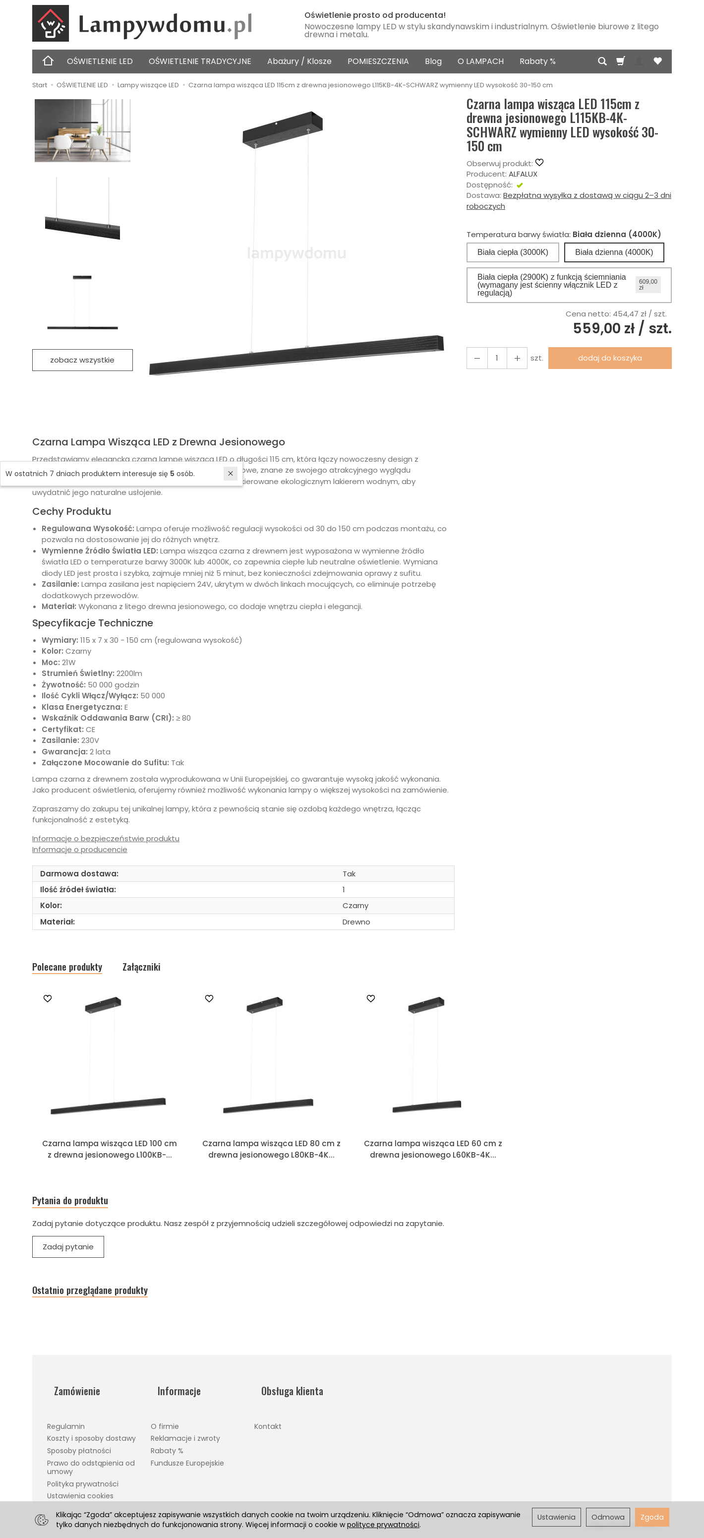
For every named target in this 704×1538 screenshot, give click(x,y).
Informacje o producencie (79, 849)
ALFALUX (523, 174)
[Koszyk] (620, 61)
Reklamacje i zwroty (185, 1438)
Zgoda (652, 1517)
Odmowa (608, 1517)
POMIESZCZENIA (378, 61)
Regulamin (66, 1425)
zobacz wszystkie (82, 360)
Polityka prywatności (82, 1483)
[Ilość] (493, 358)
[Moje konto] (639, 61)
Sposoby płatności (79, 1450)
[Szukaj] (602, 61)
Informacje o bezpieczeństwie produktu (105, 838)
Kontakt (268, 1425)
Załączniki (168, 969)
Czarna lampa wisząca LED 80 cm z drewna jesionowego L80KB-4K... (271, 1159)
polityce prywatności (383, 1525)
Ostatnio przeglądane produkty (108, 1302)
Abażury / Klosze (299, 61)
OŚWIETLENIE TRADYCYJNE (200, 61)
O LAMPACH (481, 61)
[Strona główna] (156, 23)
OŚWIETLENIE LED (100, 61)
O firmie (165, 1425)
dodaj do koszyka (606, 358)
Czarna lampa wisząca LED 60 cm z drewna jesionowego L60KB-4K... (433, 1159)
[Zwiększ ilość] (475, 358)
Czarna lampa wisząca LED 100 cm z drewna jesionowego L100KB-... (110, 1159)
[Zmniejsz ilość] (510, 358)
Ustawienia (556, 1517)
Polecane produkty (78, 969)
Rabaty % (538, 61)
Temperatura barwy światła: (564, 234)
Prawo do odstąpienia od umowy (91, 1466)
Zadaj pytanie (68, 1256)
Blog (433, 61)
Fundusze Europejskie (187, 1462)
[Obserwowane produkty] (657, 61)
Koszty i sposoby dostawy (91, 1438)
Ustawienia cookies (80, 1495)
